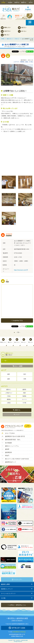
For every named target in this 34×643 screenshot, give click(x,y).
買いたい (17, 38)
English (10, 2)
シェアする (22, 51)
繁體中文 (23, 2)
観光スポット (10, 38)
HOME (2, 38)
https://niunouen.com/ (20, 270)
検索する (17, 410)
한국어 (31, 2)
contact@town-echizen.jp (18, 631)
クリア (17, 414)
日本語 (3, 2)
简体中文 (16, 2)
